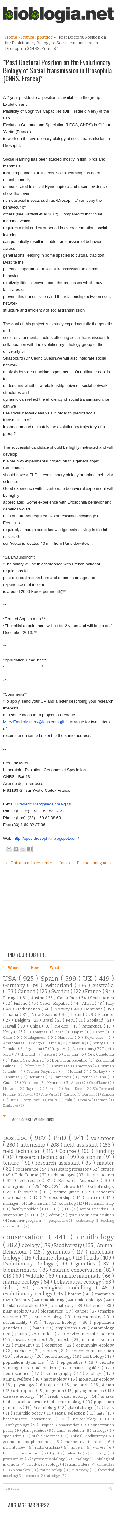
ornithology (95, 1237)
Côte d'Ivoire (98, 1083)
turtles (47, 1334)
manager (11, 1203)
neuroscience (17, 1373)
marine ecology (22, 1282)
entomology (102, 1328)
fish (10, 1288)
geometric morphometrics (28, 1441)
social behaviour (30, 1402)
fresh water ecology (68, 1396)
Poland (78, 1014)
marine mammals (80, 1276)
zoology (94, 1373)
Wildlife (36, 1276)
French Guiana (93, 1077)
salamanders (78, 1464)
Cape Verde (49, 1094)
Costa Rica (68, 997)
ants (101, 1413)
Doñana (71, 1054)
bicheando (31, 1476)
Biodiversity (68, 1245)
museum (24, 1345)
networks (74, 1453)
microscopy (81, 1470)
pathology (53, 1476)
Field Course (27, 1175)
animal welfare (18, 1379)
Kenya (9, 1031)
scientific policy (28, 1413)
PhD (61, 1138)
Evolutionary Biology (29, 1264)
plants (21, 1334)
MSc (47, 1186)
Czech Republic (55, 1003)
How (35, 967)
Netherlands (29, 1009)
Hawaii (10, 1026)
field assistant (82, 1145)
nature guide (68, 1192)
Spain (51, 979)
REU (53, 1209)
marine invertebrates (85, 1441)
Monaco (86, 1100)
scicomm (91, 1157)
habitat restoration (21, 1305)
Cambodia (62, 1077)
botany (75, 1294)
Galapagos (36, 1032)
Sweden (61, 991)
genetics (87, 1264)
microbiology (90, 1300)
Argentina (34, 1049)
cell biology (94, 1356)
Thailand (28, 1054)
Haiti (13, 1100)
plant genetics (34, 1430)
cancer (82, 1311)
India (56, 1043)
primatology (63, 1305)
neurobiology (86, 1419)
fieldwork (70, 1186)
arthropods (24, 1390)
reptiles (50, 1350)
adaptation (47, 1368)
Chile (8, 1037)
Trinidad (10, 1049)
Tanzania (58, 1066)
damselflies (105, 1465)
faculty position (26, 1209)
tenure (12, 1163)
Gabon (99, 1032)
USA (11, 979)
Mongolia (10, 1089)
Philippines (32, 1066)
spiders (77, 1447)
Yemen (103, 1100)
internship (33, 1145)
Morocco (30, 1083)
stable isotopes (46, 1436)
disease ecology (20, 1396)
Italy (110, 1003)
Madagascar (36, 1037)
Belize (50, 1054)
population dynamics (24, 1362)
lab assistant (39, 1203)
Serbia (51, 1089)
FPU (37, 1215)
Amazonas (13, 1043)
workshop (67, 1203)
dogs (53, 1453)
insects (64, 1339)
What (54, 967)
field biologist (63, 1175)
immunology (70, 1402)
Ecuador (106, 1014)
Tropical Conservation (60, 1425)
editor (55, 1215)
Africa (88, 1003)
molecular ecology (96, 1379)
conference (28, 1169)
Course (68, 1151)
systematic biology (49, 1459)
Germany (15, 986)
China (36, 1026)
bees (109, 1407)
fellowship (29, 1192)
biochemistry (90, 1316)
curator (94, 1197)
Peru (71, 1020)
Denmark (94, 1009)
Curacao (70, 1094)
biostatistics (52, 1311)
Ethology (81, 1459)
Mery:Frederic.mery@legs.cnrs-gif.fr (35, 721)
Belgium (23, 1020)
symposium (14, 1215)
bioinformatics (21, 1270)
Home (11, 37)
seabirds (82, 1384)
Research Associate (79, 1180)
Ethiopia (108, 1094)
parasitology (14, 1447)
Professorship (58, 1197)
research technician (42, 1157)
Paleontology (45, 1407)
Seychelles (95, 1037)
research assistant (58, 1163)
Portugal (11, 997)
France (28, 37)
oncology (98, 1453)
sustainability (16, 1322)
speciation (13, 1436)
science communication (91, 1350)
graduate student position (91, 1215)
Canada (27, 991)
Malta (69, 1100)
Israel (60, 1032)
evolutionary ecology (28, 1294)
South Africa (102, 997)
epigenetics (73, 1362)
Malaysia (76, 1043)
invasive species (29, 1339)
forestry (23, 1300)
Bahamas (12, 1077)
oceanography (59, 1373)
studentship (84, 1221)
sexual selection (70, 1413)
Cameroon (83, 1066)
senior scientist (93, 1209)
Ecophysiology (17, 1425)
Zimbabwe (11, 1106)
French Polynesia (43, 1071)
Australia (103, 986)
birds (93, 1258)
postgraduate (59, 1221)
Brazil (48, 1020)
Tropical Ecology (62, 1322)
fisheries (95, 1305)
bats (38, 1328)
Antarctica (93, 1026)
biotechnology (58, 1356)
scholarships (102, 1186)
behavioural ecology (78, 1282)
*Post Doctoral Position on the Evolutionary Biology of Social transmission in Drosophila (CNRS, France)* (57, 70)
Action (108, 1384)
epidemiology (21, 1470)
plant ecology (16, 1311)
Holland (76, 1071)
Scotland (96, 1020)
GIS (8, 1276)
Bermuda (37, 1077)
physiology (25, 1384)
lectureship (31, 1180)
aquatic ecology (48, 1316)
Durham (89, 1094)
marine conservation (77, 1270)
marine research (98, 1339)
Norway (62, 1009)
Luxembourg (83, 1049)
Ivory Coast (32, 1100)
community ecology (95, 1345)
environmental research (90, 1334)
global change (81, 1407)
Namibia (66, 1037)
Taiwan (28, 1094)
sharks (107, 1396)
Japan (79, 1032)
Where (14, 967)
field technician (23, 1151)
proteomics (14, 1459)
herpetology (56, 1379)
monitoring (54, 1300)
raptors (54, 1384)
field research (100, 1175)
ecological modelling (67, 1288)
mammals (104, 1294)
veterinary (23, 1356)
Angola (76, 1083)
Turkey (99, 1071)
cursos (107, 1169)
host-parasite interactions (29, 1419)
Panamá (11, 1014)
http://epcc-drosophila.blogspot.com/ (46, 838)
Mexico (62, 1026)
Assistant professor (70, 1169)
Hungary (58, 1049)
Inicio (64, 862)
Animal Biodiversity (88, 1436)
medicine (22, 1350)
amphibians (67, 1328)
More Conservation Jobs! (33, 1119)
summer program (25, 1220)
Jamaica (53, 1100)
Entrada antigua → (94, 862)
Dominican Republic (70, 1060)
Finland (21, 1003)
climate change (54, 1258)
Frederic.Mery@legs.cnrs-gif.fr (44, 804)
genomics (59, 1252)
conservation (26, 1237)
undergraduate (17, 1186)
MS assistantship (99, 1203)
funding (104, 1151)
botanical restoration (22, 1453)
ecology (31, 1245)
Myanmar (55, 1083)
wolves (99, 1447)
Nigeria (31, 1089)
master (105, 1163)
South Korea (74, 1089)
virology (99, 1430)
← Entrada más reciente (28, 862)
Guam (9, 1083)
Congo (37, 1043)
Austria (38, 997)
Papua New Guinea (27, 1060)
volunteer (102, 1138)
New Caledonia (100, 1054)
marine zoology (52, 1470)
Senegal (100, 1043)
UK (89, 979)
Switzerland (60, 986)
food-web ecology (43, 1464)
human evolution (69, 1430)
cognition (54, 1345)
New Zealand (45, 1014)
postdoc (45, 37)
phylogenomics (90, 1390)
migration (55, 1390)
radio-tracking (48, 1447)
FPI (68, 1209)
